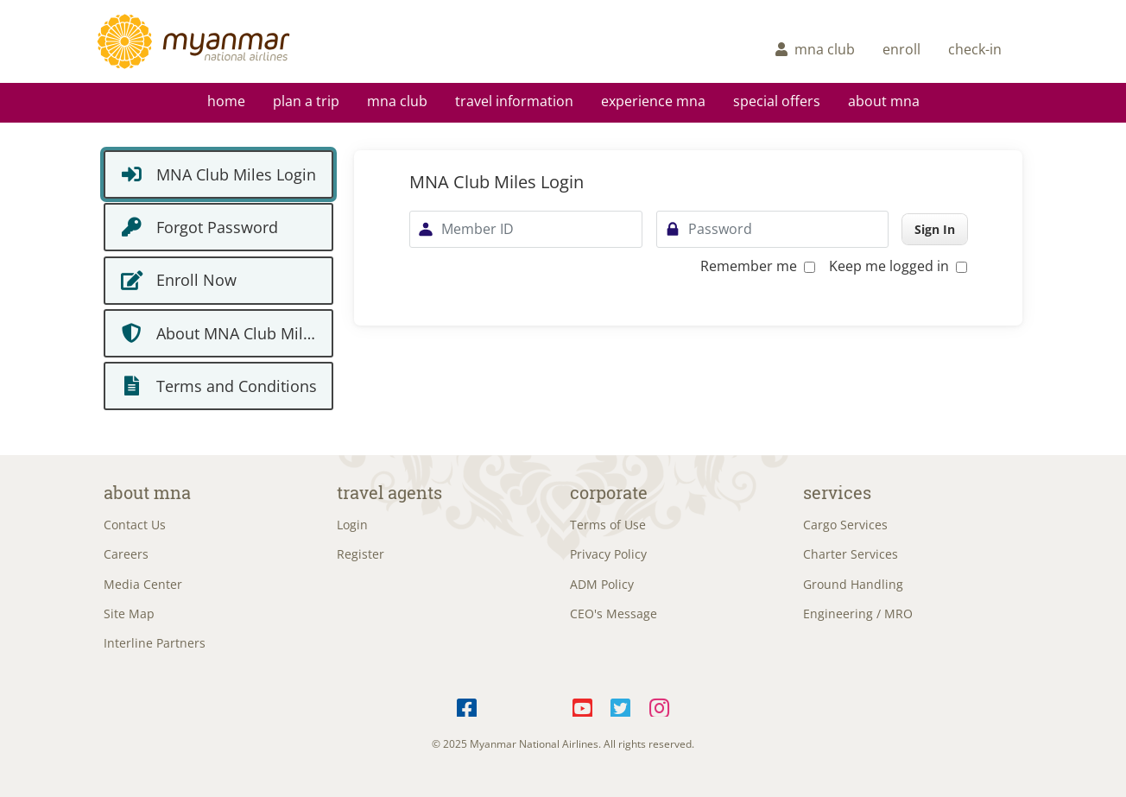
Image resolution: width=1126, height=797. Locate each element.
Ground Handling (853, 584)
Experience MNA (653, 101)
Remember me (757, 266)
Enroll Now (196, 279)
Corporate (609, 492)
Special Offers (776, 101)
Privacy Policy (608, 554)
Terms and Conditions (236, 386)
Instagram (659, 705)
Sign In (934, 229)
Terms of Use (608, 524)
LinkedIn (544, 705)
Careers (126, 554)
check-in (975, 49)
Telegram (505, 705)
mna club (815, 49)
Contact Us (135, 524)
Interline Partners (155, 643)
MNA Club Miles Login (236, 174)
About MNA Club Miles (237, 333)
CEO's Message (613, 613)
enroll (901, 49)
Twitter (621, 705)
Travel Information (514, 101)
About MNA (884, 101)
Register (360, 554)
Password (720, 229)
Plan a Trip (306, 101)
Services (837, 492)
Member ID (477, 229)
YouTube (582, 705)
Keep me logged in (898, 266)
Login (352, 524)
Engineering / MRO (858, 613)
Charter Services (850, 554)
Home (226, 101)
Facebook (467, 705)
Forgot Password (217, 227)
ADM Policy (602, 584)
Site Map (129, 613)
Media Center (143, 584)
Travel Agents (389, 492)
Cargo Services (845, 524)
